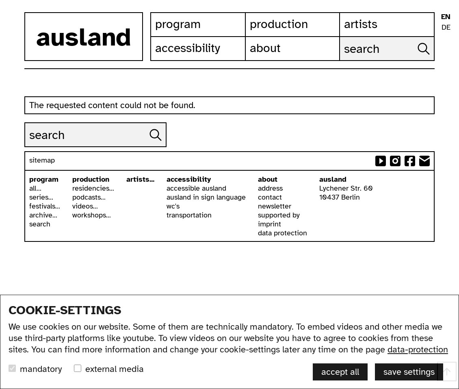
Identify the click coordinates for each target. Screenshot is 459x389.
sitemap (42, 160)
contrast (446, 67)
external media (114, 368)
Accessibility (187, 48)
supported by (279, 215)
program (43, 179)
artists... (140, 179)
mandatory (41, 368)
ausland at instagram (395, 161)
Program (178, 24)
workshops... (91, 215)
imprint (269, 223)
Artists (360, 24)
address (270, 188)
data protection (282, 232)
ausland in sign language (206, 197)
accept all (340, 371)
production (90, 179)
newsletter (274, 206)
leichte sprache (446, 40)
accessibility (189, 179)
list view (446, 94)
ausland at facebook (410, 161)
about (267, 179)
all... (35, 188)
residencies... (93, 188)
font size (446, 80)
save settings (409, 371)
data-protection (418, 349)
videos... (85, 206)
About (265, 48)
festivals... (44, 206)
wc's (173, 206)
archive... (43, 215)
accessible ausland (196, 188)
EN (445, 16)
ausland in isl (446, 53)
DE (446, 27)
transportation (189, 215)
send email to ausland (424, 161)
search (39, 223)
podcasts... (89, 197)
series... (41, 197)
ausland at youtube (380, 161)
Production (279, 24)
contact (270, 197)
